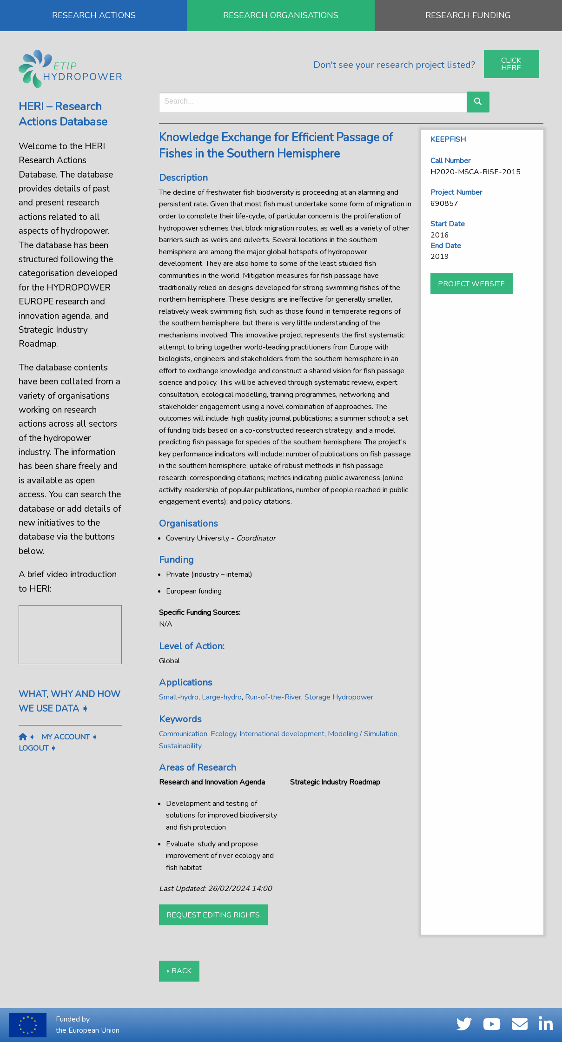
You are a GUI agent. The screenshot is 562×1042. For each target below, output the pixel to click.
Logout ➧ (37, 748)
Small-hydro (178, 697)
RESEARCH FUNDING (468, 15)
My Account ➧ (69, 737)
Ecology (223, 734)
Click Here (511, 64)
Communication (183, 734)
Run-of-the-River (273, 697)
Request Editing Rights (213, 915)
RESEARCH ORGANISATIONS (280, 15)
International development (281, 734)
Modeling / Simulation (362, 734)
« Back (179, 971)
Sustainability (180, 746)
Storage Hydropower (338, 697)
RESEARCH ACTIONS (94, 15)
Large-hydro (222, 697)
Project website (471, 284)
